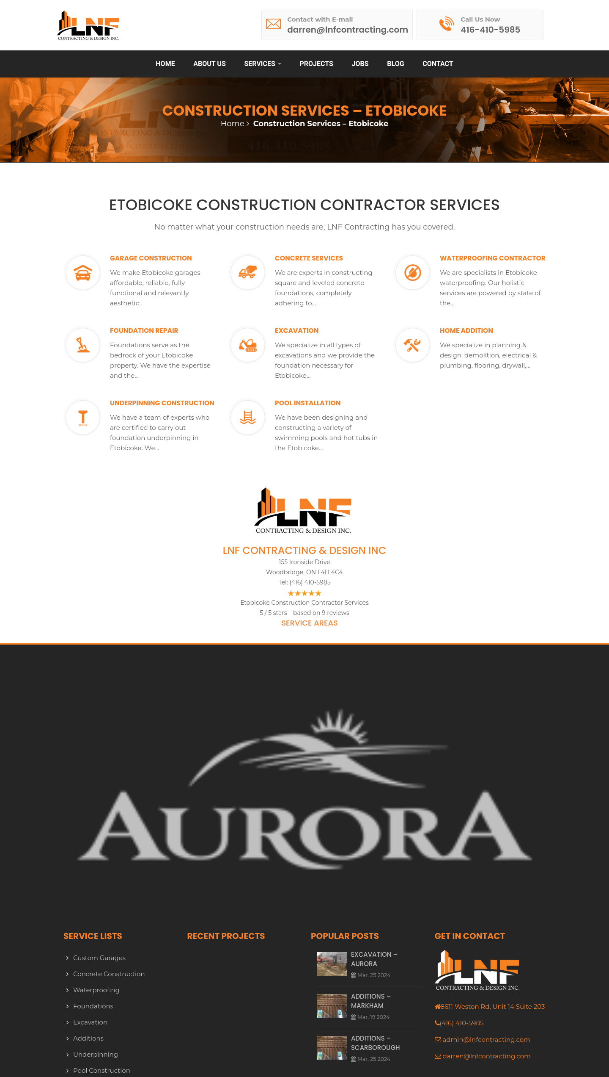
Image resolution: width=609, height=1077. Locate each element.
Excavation (303, 331)
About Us (209, 64)
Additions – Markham (371, 1000)
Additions (88, 1038)
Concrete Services (318, 258)
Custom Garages (99, 958)
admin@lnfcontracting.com (486, 1039)
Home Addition (474, 331)
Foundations (93, 1006)
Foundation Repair (154, 331)
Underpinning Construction (144, 408)
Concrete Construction (109, 974)
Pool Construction (101, 1070)
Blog (395, 64)
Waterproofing (96, 990)
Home (165, 64)
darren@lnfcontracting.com (486, 1056)
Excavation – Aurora (374, 959)
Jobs (360, 64)
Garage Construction (162, 258)
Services (262, 64)
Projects (316, 64)
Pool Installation (317, 403)
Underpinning (95, 1054)
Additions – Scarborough (375, 1042)
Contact (437, 64)
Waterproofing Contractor (477, 263)
